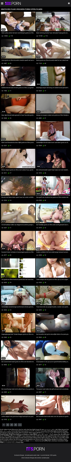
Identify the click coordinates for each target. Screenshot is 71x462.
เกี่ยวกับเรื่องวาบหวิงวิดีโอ (58, 437)
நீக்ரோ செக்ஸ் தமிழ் (47, 432)
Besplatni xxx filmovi (34, 439)
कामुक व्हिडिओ (33, 434)
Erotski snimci (23, 437)
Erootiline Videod (62, 439)
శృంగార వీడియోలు (24, 434)
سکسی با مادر (7, 431)
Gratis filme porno (13, 429)
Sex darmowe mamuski (20, 439)
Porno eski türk (15, 431)
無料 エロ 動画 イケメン (27, 441)
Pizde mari (39, 436)
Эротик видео (47, 436)
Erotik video (43, 439)
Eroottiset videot (27, 432)
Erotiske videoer (5, 437)
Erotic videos (4, 429)
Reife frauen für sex (38, 429)
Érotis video (20, 442)
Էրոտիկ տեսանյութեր (49, 431)
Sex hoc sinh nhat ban (25, 429)
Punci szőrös (24, 431)
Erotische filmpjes (62, 431)
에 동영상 (47, 437)
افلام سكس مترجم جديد (51, 429)
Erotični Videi (40, 437)
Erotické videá (32, 437)
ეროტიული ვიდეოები (7, 432)
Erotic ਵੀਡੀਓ (4, 436)
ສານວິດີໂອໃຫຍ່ (46, 441)
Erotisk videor (18, 432)
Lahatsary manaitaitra (58, 441)
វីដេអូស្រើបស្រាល (12, 436)
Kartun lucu (38, 441)
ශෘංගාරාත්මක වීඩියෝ (10, 442)
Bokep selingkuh (52, 439)
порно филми (36, 432)
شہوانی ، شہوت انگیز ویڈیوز (45, 434)
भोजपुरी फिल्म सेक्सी (14, 434)
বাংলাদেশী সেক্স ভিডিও (35, 431)
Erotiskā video (56, 436)
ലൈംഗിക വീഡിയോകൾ (61, 434)
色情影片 (19, 436)
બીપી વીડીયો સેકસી (58, 432)
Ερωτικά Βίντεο (5, 441)
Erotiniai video (64, 436)
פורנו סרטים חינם (15, 441)
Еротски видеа (14, 437)
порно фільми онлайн (29, 436)
